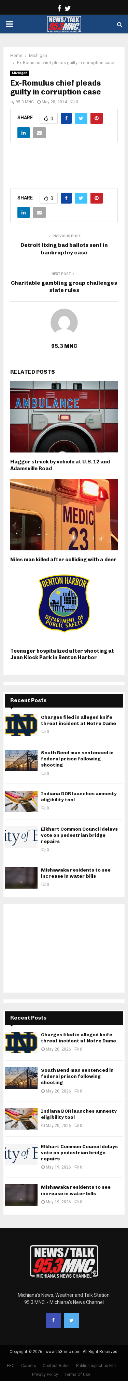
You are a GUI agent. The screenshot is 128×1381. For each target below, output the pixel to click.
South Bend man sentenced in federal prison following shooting (77, 759)
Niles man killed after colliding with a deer (63, 559)
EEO (11, 1365)
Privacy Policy (45, 1374)
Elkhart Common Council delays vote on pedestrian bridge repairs (79, 835)
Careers (28, 1365)
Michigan (19, 73)
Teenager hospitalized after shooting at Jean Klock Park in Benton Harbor (62, 654)
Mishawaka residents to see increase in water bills (76, 873)
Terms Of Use (77, 1374)
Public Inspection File (96, 1365)
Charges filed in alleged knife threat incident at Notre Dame (78, 720)
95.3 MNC (25, 102)
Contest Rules (56, 1365)
